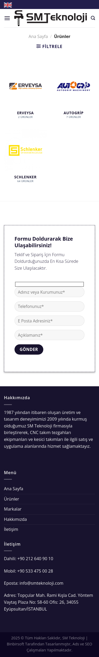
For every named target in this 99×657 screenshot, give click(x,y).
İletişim (11, 529)
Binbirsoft (15, 643)
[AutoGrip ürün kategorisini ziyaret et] (73, 94)
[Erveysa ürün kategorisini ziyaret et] (25, 94)
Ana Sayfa (38, 36)
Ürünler (11, 499)
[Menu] (7, 18)
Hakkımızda (15, 519)
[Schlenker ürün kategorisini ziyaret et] (25, 158)
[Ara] (93, 18)
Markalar (13, 509)
